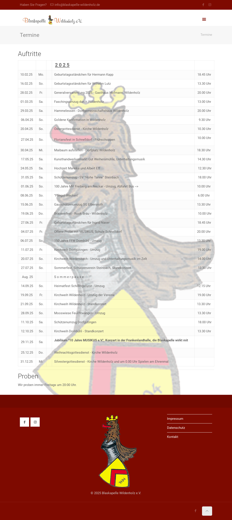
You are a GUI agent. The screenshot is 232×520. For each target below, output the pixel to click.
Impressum (175, 419)
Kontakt (172, 437)
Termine (206, 35)
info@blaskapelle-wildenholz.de (77, 5)
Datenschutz (176, 428)
